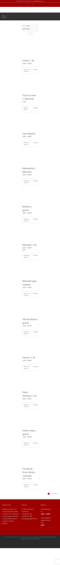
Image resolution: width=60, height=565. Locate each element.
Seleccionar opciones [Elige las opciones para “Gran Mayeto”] (27, 143)
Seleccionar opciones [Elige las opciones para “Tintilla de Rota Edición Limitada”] (27, 485)
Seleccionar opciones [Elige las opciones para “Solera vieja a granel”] (27, 444)
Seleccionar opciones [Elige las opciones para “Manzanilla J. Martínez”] (27, 181)
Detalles (36, 69)
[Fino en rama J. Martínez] (30, 83)
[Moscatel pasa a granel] (30, 269)
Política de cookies (36, 538)
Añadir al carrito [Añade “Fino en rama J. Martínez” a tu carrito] (26, 108)
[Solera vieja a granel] (30, 419)
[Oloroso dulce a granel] (30, 307)
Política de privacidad (51, 537)
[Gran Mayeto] (30, 122)
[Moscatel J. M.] (30, 233)
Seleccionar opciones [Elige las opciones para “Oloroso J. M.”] (27, 367)
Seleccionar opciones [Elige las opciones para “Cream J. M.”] (27, 70)
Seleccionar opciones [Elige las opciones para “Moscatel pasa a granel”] (27, 294)
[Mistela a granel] (30, 195)
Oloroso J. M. (28, 357)
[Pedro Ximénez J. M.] (30, 380)
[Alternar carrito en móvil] (55, 10)
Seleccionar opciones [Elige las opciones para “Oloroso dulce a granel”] (27, 332)
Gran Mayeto (28, 133)
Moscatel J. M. (29, 244)
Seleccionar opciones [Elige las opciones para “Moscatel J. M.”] (27, 256)
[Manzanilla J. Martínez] (30, 156)
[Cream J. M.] (30, 49)
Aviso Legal (42, 537)
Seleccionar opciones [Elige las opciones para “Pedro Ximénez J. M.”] (27, 405)
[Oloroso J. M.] (30, 346)
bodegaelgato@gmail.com (38, 1)
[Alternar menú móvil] (57, 10)
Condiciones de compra (26, 538)
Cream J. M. (28, 60)
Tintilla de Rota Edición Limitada (28, 472)
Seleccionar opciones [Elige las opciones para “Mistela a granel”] (27, 220)
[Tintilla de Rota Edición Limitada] (30, 457)
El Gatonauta (37, 537)
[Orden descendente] (36, 25)
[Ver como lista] (31, 33)
